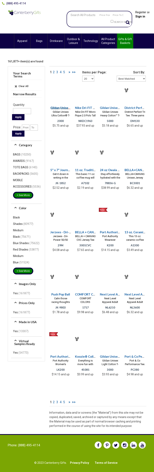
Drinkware (56, 41)
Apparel (22, 41)
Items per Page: (94, 72)
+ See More (23, 195)
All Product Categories (108, 41)
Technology (90, 41)
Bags (39, 41)
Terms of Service (106, 462)
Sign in (140, 16)
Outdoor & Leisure (73, 41)
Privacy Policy (79, 462)
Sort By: (139, 72)
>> (74, 72)
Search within (123, 22)
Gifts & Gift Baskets (125, 41)
